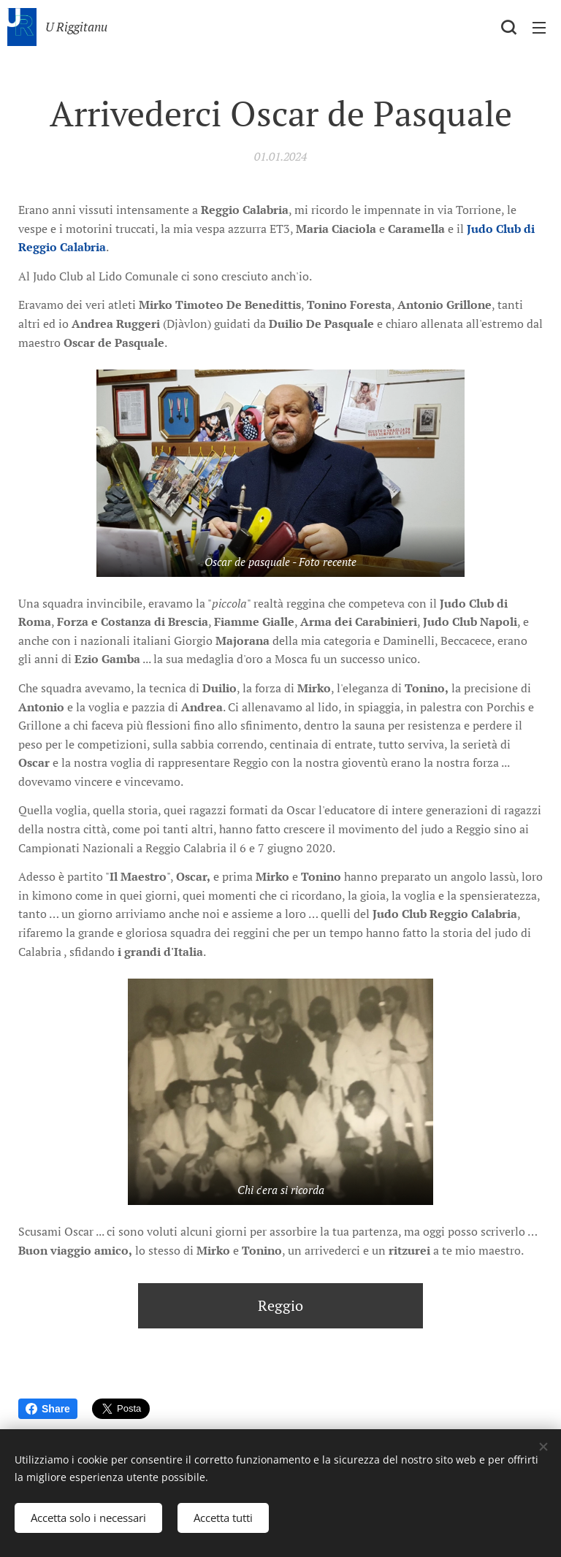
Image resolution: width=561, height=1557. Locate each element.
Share (48, 1409)
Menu (539, 27)
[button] (508, 27)
